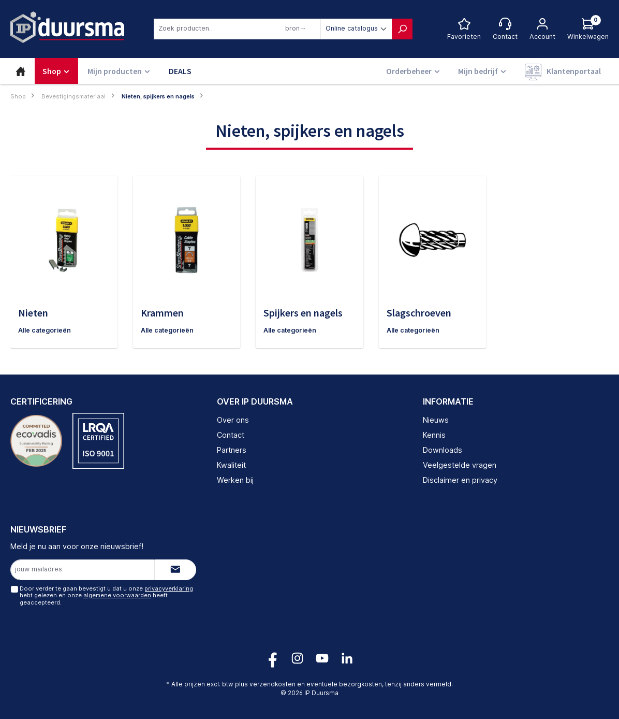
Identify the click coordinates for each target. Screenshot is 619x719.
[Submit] (175, 569)
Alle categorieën (45, 330)
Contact (230, 435)
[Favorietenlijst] (464, 29)
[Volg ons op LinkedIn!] (347, 658)
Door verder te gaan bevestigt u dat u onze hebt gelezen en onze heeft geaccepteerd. (106, 595)
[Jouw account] (542, 29)
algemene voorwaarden (117, 595)
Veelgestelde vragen (459, 465)
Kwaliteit (231, 465)
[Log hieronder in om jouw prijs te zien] (588, 29)
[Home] (20, 71)
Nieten (33, 312)
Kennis (434, 435)
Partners (231, 449)
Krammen (162, 312)
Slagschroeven (419, 312)
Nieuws (436, 420)
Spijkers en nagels (303, 312)
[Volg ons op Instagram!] (297, 658)
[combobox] (237, 29)
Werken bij (235, 480)
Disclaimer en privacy (460, 480)
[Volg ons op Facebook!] (272, 658)
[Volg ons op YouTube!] (322, 658)
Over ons (233, 420)
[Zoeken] (402, 29)
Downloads (442, 449)
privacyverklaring (168, 589)
